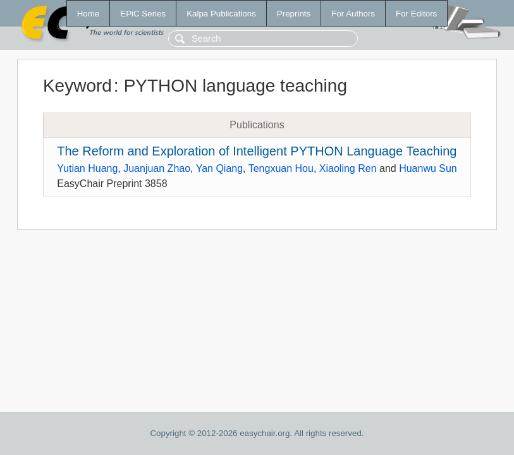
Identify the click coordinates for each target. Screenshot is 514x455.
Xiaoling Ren (348, 168)
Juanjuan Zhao (156, 168)
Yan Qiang (219, 168)
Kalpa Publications (221, 13)
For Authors (353, 13)
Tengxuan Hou (281, 168)
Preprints (293, 13)
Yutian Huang (87, 168)
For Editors (416, 13)
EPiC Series (143, 13)
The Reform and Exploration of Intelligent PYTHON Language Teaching (256, 151)
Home (88, 13)
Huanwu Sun (428, 168)
